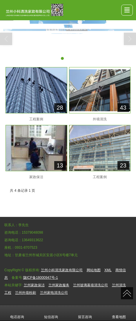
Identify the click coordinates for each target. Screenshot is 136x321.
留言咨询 (85, 313)
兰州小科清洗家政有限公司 (62, 270)
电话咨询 (17, 313)
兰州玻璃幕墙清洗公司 (90, 285)
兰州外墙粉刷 (25, 293)
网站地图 (94, 270)
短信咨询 (51, 313)
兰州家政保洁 (34, 285)
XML (108, 270)
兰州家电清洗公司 (54, 293)
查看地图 (119, 313)
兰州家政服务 (58, 285)
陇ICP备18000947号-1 (40, 278)
